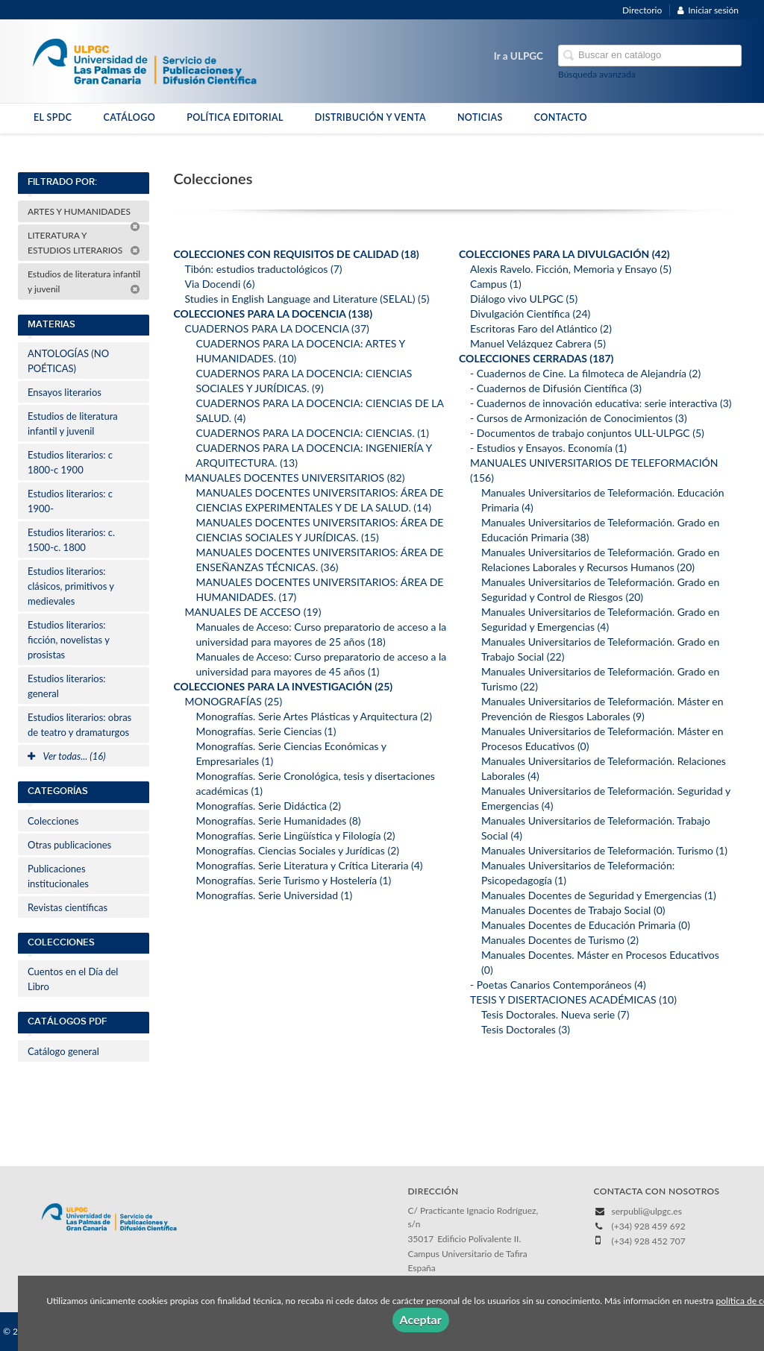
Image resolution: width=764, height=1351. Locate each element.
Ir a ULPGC (518, 56)
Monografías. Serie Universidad (273, 895)
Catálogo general (63, 1051)
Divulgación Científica (530, 313)
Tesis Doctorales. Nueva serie (555, 1014)
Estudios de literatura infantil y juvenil (84, 281)
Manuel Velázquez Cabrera (538, 343)
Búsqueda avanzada (597, 74)
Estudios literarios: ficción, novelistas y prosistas (69, 640)
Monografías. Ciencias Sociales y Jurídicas (297, 850)
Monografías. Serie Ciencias (265, 731)
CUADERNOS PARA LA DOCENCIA (276, 328)
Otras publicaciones (69, 845)
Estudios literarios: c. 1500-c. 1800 (71, 539)
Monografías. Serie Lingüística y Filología (295, 835)
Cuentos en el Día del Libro (73, 979)
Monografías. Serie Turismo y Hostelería (293, 880)
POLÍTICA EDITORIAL (235, 117)
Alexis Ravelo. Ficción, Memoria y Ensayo (570, 268)
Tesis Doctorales (525, 1029)
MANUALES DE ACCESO (252, 611)
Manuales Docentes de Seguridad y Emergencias (598, 895)
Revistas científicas (67, 907)
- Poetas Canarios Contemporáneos (558, 984)
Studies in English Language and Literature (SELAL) (306, 298)
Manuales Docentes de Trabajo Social (573, 910)
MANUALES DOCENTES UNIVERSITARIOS (294, 477)
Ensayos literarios (64, 392)
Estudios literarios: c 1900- (70, 501)
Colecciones (53, 821)
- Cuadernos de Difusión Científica (556, 388)
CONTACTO (560, 117)
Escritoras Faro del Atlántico (541, 328)
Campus (496, 283)
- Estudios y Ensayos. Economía (548, 447)
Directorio (642, 10)
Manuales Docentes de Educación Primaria (585, 925)
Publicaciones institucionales (58, 876)
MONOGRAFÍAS (233, 701)
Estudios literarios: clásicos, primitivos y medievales (71, 586)
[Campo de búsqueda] (650, 55)
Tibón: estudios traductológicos (263, 268)
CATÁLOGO (129, 117)
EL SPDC (53, 117)
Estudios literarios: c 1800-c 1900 (70, 462)
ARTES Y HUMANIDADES (84, 214)
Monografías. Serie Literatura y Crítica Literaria (308, 865)
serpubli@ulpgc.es (647, 1211)
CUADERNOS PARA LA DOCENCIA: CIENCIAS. (312, 432)
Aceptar (421, 1319)
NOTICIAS (480, 117)
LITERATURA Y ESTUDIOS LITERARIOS (84, 243)
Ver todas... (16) (67, 756)
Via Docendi (219, 283)
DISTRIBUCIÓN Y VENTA (370, 117)
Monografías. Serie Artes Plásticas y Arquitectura (313, 716)
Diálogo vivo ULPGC (523, 298)
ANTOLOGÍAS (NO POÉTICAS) (68, 360)
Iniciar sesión (708, 10)
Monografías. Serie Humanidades (277, 820)
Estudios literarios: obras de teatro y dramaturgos (79, 724)
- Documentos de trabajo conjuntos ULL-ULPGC (587, 432)
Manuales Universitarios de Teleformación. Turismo (604, 850)
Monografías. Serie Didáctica (268, 805)
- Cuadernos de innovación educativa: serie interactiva (601, 403)
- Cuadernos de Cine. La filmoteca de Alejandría (585, 373)
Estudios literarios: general (67, 686)
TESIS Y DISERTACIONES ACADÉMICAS (573, 999)
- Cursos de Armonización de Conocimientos (578, 418)
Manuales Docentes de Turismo (560, 939)
